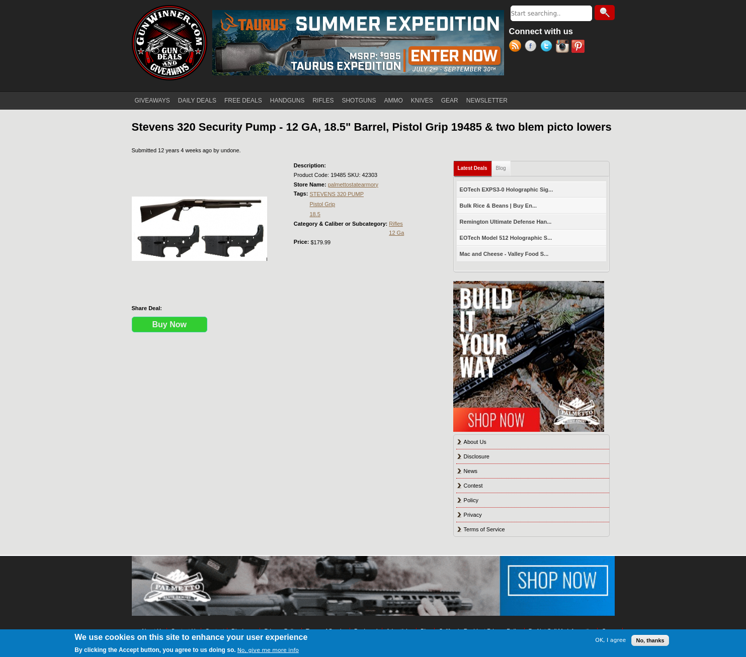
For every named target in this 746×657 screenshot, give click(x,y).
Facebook (532, 47)
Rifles (396, 224)
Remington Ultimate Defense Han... (506, 222)
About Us (475, 442)
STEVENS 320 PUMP (336, 194)
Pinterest (579, 47)
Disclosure (476, 456)
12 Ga (396, 233)
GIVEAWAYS (152, 100)
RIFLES (323, 100)
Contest (473, 486)
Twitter (548, 47)
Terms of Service (484, 529)
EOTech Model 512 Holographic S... (506, 238)
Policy (471, 500)
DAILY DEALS (197, 100)
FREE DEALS (243, 100)
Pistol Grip (322, 204)
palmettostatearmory (353, 184)
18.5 (314, 214)
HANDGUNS (287, 100)
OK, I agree (610, 640)
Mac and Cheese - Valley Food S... (504, 254)
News (471, 471)
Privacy (473, 515)
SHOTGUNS (359, 100)
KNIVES (422, 100)
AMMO (393, 100)
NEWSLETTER (487, 100)
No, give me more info (268, 650)
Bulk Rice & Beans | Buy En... (498, 206)
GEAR (449, 100)
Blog (501, 168)
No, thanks (650, 640)
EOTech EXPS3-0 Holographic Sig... (506, 189)
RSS (517, 47)
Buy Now (169, 324)
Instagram (563, 47)
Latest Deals (475, 166)
